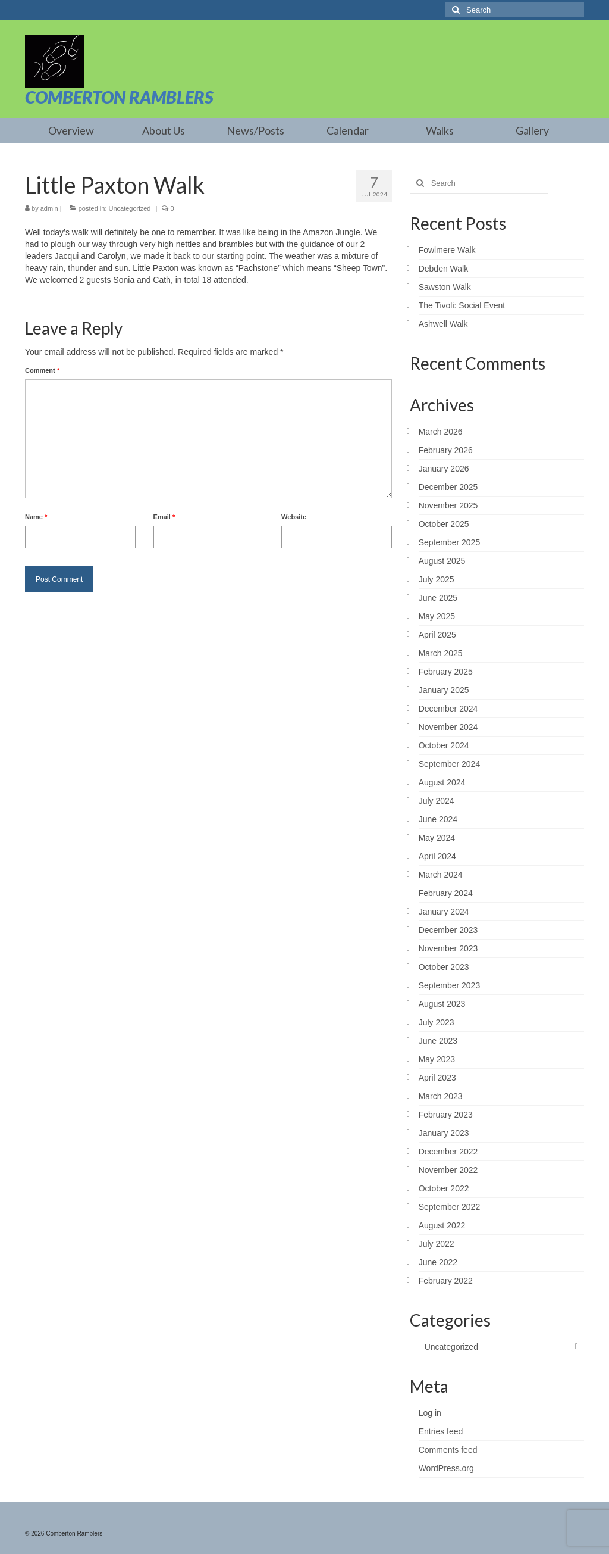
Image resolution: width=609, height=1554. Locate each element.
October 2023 (444, 967)
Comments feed (448, 1450)
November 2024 (448, 727)
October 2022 (444, 1188)
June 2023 (438, 1041)
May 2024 (437, 837)
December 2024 (448, 708)
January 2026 (444, 468)
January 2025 (444, 690)
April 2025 (437, 634)
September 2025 (450, 542)
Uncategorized (130, 208)
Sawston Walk (445, 287)
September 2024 (450, 764)
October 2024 (444, 745)
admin (49, 208)
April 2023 (437, 1077)
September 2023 (450, 985)
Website (293, 516)
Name (36, 516)
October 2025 (444, 524)
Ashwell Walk (443, 324)
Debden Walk (444, 268)
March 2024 (441, 874)
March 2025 (441, 653)
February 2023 (446, 1114)
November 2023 (448, 948)
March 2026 (441, 431)
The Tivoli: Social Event (462, 305)
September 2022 (450, 1207)
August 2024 (442, 782)
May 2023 (437, 1059)
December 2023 (448, 930)
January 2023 (444, 1133)
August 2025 (442, 561)
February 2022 (446, 1280)
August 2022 (442, 1225)
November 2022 (448, 1170)
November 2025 (448, 505)
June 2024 (438, 819)
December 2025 (448, 487)
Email (164, 516)
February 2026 (446, 450)
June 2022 (438, 1262)
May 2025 (437, 616)
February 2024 (446, 893)
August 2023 (442, 1004)
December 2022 (448, 1151)
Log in (430, 1413)
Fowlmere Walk (447, 250)
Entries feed (441, 1431)
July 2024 (436, 801)
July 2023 (436, 1022)
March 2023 (441, 1096)
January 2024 (444, 911)
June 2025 (438, 598)
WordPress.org (446, 1468)
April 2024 (437, 856)
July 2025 (436, 579)
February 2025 (446, 671)
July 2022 (436, 1244)
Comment (42, 370)
